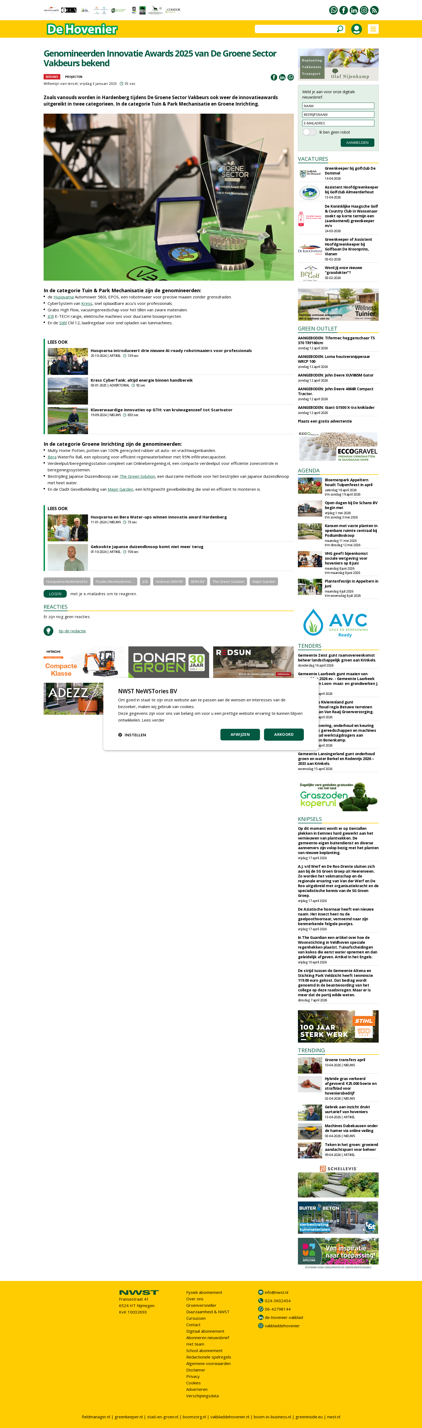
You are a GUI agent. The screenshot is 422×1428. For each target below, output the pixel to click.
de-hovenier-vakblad (284, 1317)
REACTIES (56, 606)
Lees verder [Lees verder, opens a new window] (153, 720)
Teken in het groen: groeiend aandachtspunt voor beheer (351, 1147)
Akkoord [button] (284, 734)
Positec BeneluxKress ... (115, 581)
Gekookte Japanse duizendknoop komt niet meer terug (147, 546)
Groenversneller (201, 1305)
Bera (52, 456)
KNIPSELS (310, 819)
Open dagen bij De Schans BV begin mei (351, 505)
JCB (51, 316)
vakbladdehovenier (282, 1325)
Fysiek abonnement (204, 1292)
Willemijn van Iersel (61, 83)
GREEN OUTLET (317, 328)
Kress (86, 303)
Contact (193, 1324)
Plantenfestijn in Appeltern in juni (351, 583)
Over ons (194, 1298)
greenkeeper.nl (129, 1416)
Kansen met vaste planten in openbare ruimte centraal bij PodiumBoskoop (351, 530)
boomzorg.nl (194, 1416)
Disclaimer (195, 1370)
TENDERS (309, 645)
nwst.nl (333, 1416)
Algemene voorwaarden (208, 1363)
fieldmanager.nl (96, 1416)
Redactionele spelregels (208, 1357)
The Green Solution (137, 476)
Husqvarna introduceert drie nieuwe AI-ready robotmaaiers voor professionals (171, 350)
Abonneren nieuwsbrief (207, 1337)
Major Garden (120, 489)
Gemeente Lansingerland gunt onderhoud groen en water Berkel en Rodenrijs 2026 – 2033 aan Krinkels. (336, 758)
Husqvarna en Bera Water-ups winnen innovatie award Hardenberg (159, 517)
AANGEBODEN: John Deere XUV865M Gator (336, 375)
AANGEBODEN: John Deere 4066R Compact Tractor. (336, 391)
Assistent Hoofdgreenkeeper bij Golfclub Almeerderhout (351, 189)
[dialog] (211, 714)
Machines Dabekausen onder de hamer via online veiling (351, 1128)
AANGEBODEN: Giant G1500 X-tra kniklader (336, 407)
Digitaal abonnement (205, 1331)
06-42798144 (278, 1309)
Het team (195, 1344)
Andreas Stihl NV (169, 581)
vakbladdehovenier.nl (229, 1416)
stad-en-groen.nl (162, 1416)
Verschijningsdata (202, 1395)
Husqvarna (64, 296)
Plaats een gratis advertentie (325, 421)
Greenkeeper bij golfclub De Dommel (350, 171)
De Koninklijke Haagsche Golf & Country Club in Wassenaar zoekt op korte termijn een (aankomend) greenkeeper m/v (351, 216)
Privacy (193, 1376)
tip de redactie (72, 630)
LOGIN (55, 593)
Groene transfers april (345, 1059)
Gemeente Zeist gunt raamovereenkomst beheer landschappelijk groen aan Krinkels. (337, 658)
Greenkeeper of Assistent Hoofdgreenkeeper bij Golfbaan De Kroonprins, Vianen (348, 246)
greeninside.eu (309, 1416)
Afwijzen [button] (240, 734)
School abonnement (204, 1350)
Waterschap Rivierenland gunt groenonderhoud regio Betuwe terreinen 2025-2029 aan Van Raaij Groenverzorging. (336, 706)
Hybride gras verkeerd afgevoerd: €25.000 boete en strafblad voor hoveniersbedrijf (351, 1086)
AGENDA (309, 470)
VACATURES (313, 158)
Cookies (193, 1382)
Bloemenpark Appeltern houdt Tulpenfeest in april (348, 482)
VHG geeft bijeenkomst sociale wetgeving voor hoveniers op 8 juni (346, 558)
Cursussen (196, 1318)
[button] (132, 735)
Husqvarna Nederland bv (67, 581)
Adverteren (197, 1389)
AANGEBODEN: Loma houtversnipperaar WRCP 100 (334, 359)
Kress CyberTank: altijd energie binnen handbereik (142, 380)
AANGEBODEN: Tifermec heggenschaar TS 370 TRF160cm (336, 340)
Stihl (63, 322)
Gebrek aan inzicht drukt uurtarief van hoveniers (347, 1109)
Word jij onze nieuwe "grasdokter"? (343, 270)
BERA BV (198, 581)
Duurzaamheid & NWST (208, 1311)
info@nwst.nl (276, 1292)
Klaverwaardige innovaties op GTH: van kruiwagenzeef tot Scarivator (162, 409)
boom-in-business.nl (272, 1416)
